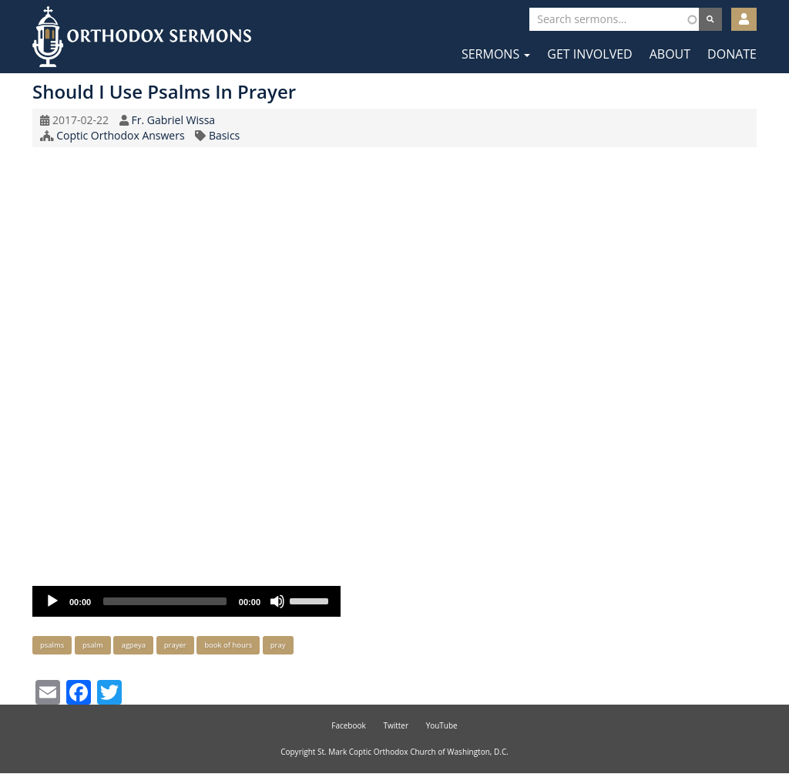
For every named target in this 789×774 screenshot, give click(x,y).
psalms (52, 645)
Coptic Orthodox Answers (120, 135)
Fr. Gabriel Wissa (173, 120)
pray (278, 645)
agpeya (133, 645)
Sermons (496, 54)
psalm (92, 645)
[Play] (52, 601)
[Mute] (277, 601)
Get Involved (589, 54)
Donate (732, 54)
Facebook (348, 725)
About (670, 54)
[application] (186, 601)
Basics (224, 135)
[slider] (165, 601)
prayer (175, 645)
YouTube (442, 725)
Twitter (395, 725)
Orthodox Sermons (141, 36)
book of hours (228, 645)
